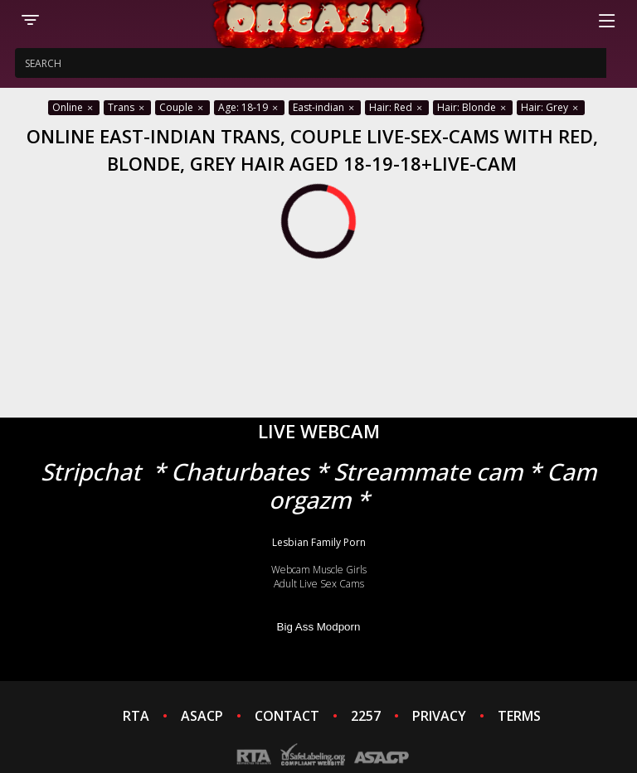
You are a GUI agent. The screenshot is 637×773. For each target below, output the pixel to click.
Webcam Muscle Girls (319, 570)
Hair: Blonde (472, 107)
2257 (366, 716)
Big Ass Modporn (319, 627)
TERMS (519, 716)
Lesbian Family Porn (319, 542)
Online (73, 107)
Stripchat (91, 471)
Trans (127, 107)
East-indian (325, 107)
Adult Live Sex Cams (319, 584)
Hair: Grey (551, 107)
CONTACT (287, 716)
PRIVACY (439, 716)
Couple (182, 107)
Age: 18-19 (249, 107)
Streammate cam (428, 471)
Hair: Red (397, 107)
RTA (136, 716)
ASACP (202, 716)
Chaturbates (240, 471)
